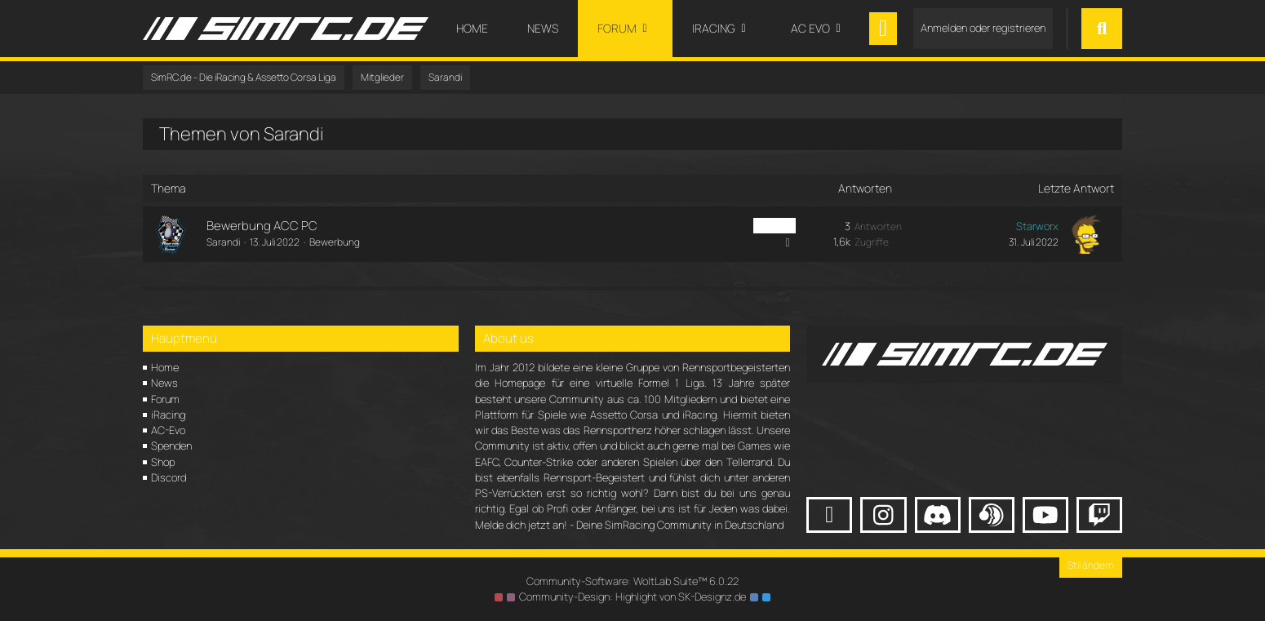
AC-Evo (168, 430)
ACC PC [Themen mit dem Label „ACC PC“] (774, 226)
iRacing (168, 414)
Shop (163, 462)
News (164, 382)
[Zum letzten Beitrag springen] (1086, 234)
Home (165, 367)
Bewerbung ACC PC (261, 225)
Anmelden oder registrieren (983, 27)
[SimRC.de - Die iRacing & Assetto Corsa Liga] (285, 28)
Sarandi (223, 242)
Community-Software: (632, 581)
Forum (165, 399)
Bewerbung (334, 242)
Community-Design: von (632, 596)
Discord (168, 477)
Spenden (171, 445)
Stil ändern (1090, 565)
